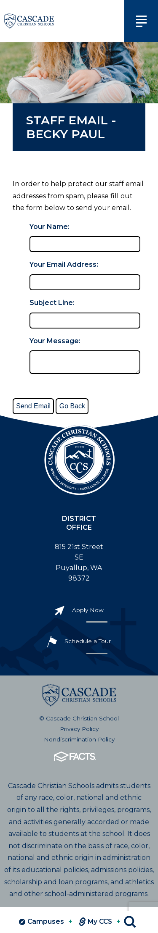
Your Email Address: (63, 264)
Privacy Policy (79, 732)
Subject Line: (52, 303)
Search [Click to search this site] (130, 922)
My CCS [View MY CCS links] (100, 922)
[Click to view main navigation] (141, 21)
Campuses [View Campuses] (45, 922)
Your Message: (54, 341)
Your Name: (49, 227)
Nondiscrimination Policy (79, 742)
